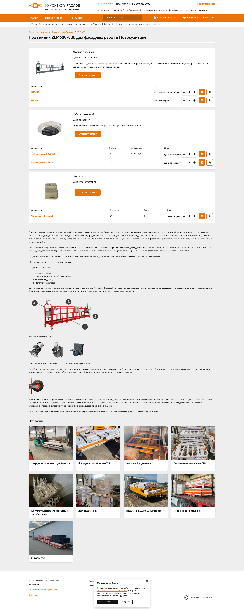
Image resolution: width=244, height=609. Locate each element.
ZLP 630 (81, 32)
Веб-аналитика (207, 598)
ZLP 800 (36, 100)
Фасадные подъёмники (62, 32)
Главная (32, 32)
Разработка (194, 598)
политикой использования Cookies (112, 591)
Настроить (126, 602)
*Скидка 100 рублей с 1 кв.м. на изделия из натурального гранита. (126, 24)
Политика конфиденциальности (43, 591)
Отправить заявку (88, 75)
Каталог (43, 32)
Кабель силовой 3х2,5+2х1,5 (46, 155)
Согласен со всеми (107, 602)
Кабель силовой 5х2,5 (43, 163)
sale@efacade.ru (207, 4)
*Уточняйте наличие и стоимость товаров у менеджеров (59, 24)
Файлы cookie (35, 596)
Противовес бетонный (43, 217)
